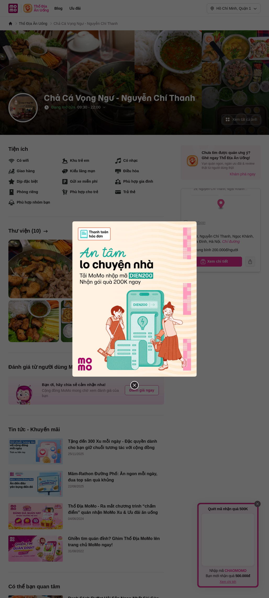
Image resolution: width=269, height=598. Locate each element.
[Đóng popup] (134, 299)
